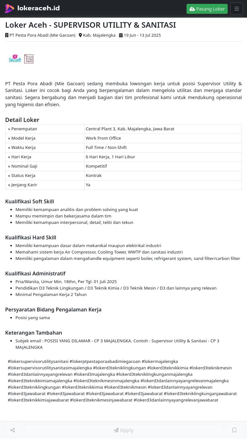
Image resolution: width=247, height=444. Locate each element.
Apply (123, 430)
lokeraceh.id (38, 8)
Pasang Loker (207, 9)
